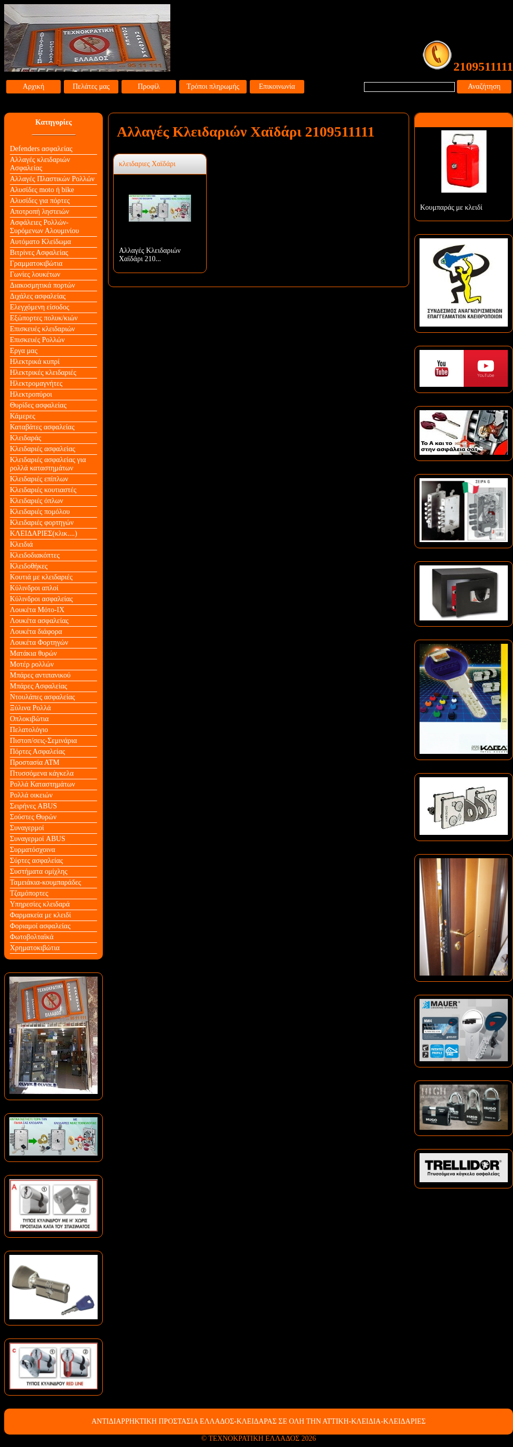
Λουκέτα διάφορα (36, 631)
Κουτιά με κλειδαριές (41, 577)
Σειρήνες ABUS (33, 806)
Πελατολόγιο (29, 730)
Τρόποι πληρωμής (212, 86)
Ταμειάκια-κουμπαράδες (45, 882)
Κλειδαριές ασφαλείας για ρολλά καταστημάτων (48, 464)
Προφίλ (149, 86)
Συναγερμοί (27, 828)
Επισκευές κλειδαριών (42, 329)
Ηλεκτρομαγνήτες (36, 383)
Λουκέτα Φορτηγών (39, 642)
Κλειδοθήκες (29, 566)
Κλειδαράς (25, 438)
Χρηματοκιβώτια (35, 948)
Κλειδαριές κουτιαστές (43, 490)
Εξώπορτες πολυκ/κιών (43, 318)
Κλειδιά (21, 544)
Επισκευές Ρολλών (37, 340)
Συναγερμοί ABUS (37, 839)
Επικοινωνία (277, 86)
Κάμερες (22, 416)
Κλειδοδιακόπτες (35, 555)
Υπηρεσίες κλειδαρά (40, 904)
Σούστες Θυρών (33, 817)
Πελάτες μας (91, 86)
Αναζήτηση (484, 86)
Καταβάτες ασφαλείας (42, 427)
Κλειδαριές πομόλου (40, 512)
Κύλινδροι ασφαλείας (41, 599)
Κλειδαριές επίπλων (39, 479)
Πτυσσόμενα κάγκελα (42, 773)
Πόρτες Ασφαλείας (37, 751)
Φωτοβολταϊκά (31, 937)
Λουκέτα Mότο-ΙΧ (37, 610)
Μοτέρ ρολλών (32, 664)
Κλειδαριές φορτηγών (42, 522)
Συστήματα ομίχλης (39, 871)
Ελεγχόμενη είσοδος (39, 307)
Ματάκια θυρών (33, 653)
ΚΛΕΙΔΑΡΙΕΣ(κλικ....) (43, 533)
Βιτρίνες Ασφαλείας (39, 252)
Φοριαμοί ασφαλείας (40, 926)
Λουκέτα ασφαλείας (39, 621)
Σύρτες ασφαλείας (36, 860)
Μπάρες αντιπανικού (40, 675)
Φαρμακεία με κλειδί (40, 915)
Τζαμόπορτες (29, 893)
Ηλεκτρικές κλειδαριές (43, 372)
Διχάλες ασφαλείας (37, 296)
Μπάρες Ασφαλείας (38, 686)
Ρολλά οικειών (31, 795)
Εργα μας (23, 351)
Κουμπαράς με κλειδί (451, 207)
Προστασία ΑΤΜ (35, 762)
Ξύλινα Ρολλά (30, 708)
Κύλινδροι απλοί (34, 588)
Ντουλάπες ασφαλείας (42, 697)
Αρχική (33, 86)
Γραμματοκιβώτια (36, 263)
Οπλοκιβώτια (29, 719)
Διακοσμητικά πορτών (42, 285)
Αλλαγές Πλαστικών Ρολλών (52, 179)
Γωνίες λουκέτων (35, 274)
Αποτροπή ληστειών (39, 211)
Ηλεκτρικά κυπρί (35, 362)
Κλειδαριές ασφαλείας (42, 449)
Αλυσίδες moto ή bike (42, 190)
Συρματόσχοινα (32, 850)
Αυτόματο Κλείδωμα (40, 242)
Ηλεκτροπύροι (31, 394)
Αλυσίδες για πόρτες (40, 201)
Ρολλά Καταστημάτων (42, 784)
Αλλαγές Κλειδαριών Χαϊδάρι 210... (150, 255)
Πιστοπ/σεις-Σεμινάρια (43, 741)
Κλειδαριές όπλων (36, 501)
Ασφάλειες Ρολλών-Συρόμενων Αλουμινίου (44, 227)
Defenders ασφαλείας (41, 149)
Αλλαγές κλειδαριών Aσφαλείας (40, 164)
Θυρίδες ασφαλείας (38, 405)
